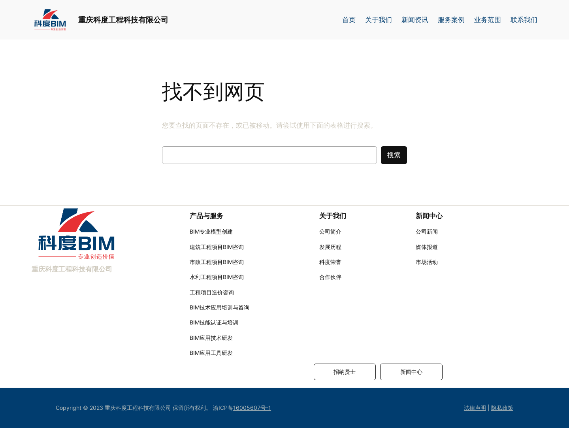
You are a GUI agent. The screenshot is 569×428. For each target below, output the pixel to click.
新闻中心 (411, 371)
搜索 (394, 155)
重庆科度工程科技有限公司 (123, 20)
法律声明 (475, 407)
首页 (349, 20)
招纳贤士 (344, 371)
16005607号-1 (252, 407)
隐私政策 (502, 407)
